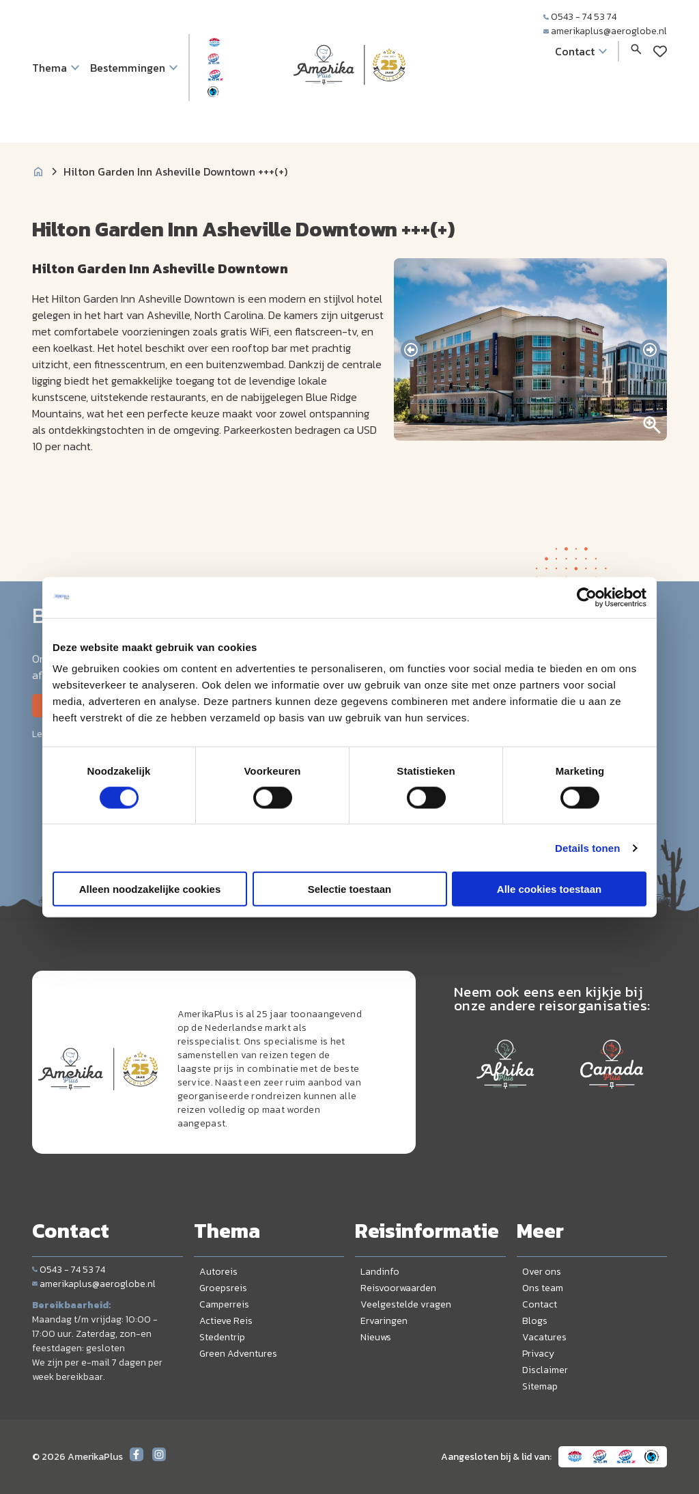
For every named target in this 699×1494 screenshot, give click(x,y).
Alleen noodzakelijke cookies (150, 889)
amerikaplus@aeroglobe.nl (605, 31)
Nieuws (375, 1337)
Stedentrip (222, 1337)
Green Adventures (238, 1353)
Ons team (542, 1288)
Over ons (541, 1271)
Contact (539, 1304)
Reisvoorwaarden (398, 1288)
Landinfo (379, 1271)
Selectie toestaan (350, 889)
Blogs (534, 1321)
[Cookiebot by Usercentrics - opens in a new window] (586, 597)
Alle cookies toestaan (549, 889)
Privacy (538, 1353)
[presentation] (411, 350)
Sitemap (540, 1386)
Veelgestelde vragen (405, 1304)
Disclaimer (545, 1370)
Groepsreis (223, 1288)
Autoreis (218, 1271)
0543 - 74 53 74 (579, 17)
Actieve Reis (226, 1321)
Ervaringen (384, 1321)
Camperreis (224, 1304)
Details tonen (587, 847)
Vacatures (544, 1337)
